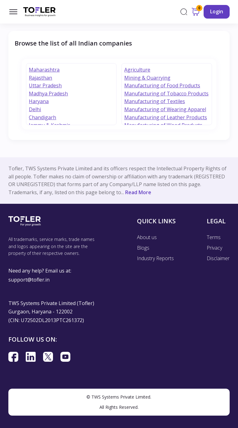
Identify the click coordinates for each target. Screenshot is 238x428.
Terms (214, 237)
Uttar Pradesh (45, 85)
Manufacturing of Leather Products (165, 117)
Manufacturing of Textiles (154, 101)
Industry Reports (155, 258)
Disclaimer (218, 258)
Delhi (35, 109)
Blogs (143, 247)
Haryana (39, 101)
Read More (138, 192)
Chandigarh (42, 117)
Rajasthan (40, 77)
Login (216, 11)
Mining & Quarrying (147, 77)
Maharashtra (44, 69)
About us (147, 237)
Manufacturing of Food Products (162, 85)
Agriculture (137, 69)
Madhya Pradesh (48, 93)
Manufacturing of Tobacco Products (166, 93)
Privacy (214, 247)
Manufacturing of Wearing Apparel (165, 109)
